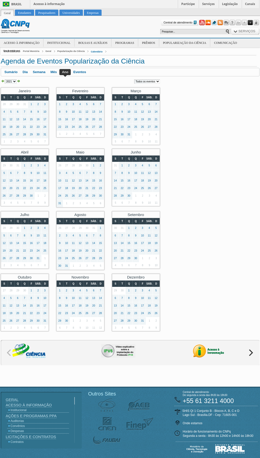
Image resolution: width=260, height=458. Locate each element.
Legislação (230, 4)
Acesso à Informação (21, 43)
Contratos (17, 442)
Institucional (58, 43)
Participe (188, 4)
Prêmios (148, 43)
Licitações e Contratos (31, 437)
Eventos (79, 72)
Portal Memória (31, 51)
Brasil (16, 4)
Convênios (18, 426)
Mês (54, 72)
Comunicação (225, 43)
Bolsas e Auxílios (92, 43)
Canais (250, 4)
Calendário (97, 51)
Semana (39, 72)
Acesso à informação (49, 4)
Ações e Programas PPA (31, 416)
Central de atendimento (180, 22)
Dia (25, 72)
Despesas (17, 431)
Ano (65, 72)
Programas (124, 43)
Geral (48, 51)
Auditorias (17, 421)
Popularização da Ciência (184, 43)
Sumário (11, 72)
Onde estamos (192, 423)
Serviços (208, 4)
